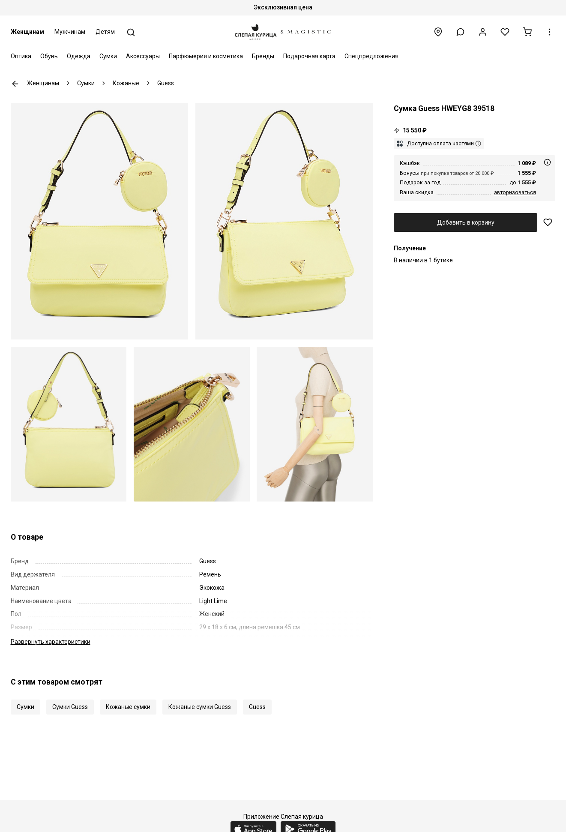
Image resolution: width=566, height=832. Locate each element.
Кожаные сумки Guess (199, 706)
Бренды (263, 56)
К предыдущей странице (15, 83)
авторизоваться (515, 192)
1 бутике (441, 260)
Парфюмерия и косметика (206, 56)
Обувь (49, 56)
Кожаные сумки (128, 706)
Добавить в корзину (465, 222)
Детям (105, 31)
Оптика (21, 56)
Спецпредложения (371, 56)
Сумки (108, 56)
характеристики (50, 641)
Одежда (78, 56)
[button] (460, 31)
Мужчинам (69, 31)
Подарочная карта (309, 56)
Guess (257, 706)
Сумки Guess (70, 706)
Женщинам (27, 31)
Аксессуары (143, 56)
